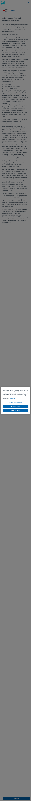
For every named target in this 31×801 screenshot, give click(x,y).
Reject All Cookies (15, 406)
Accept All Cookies (15, 410)
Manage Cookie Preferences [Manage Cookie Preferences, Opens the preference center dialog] (15, 402)
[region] (15, 400)
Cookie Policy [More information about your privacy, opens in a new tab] (13, 398)
